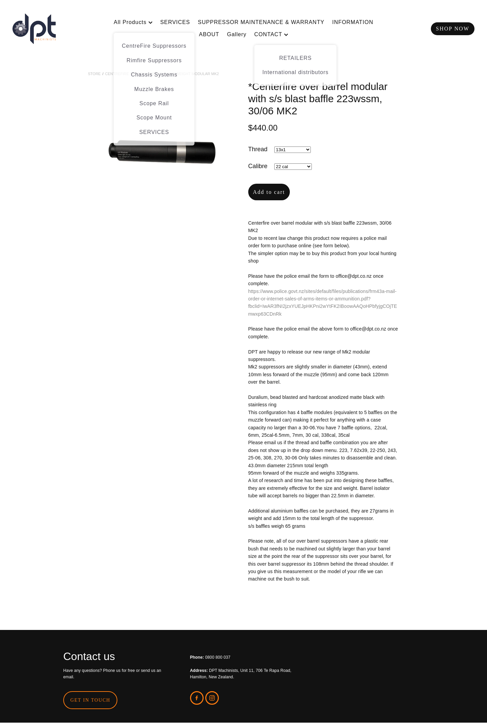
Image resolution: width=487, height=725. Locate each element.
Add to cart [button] (269, 192)
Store (94, 74)
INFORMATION (352, 22)
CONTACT (271, 34)
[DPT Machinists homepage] (59, 29)
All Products (133, 22)
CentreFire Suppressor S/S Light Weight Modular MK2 (162, 74)
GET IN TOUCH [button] (90, 700)
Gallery (236, 34)
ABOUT (209, 34)
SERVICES (175, 22)
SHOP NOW (452, 28)
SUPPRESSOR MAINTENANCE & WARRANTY (261, 22)
